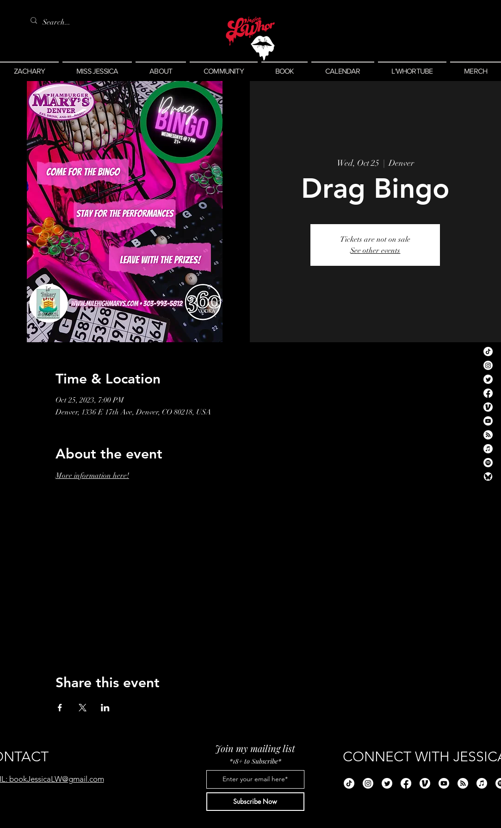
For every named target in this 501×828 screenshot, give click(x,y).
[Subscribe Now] (255, 801)
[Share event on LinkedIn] (105, 707)
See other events (375, 250)
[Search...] (58, 22)
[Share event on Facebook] (60, 707)
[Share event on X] (82, 707)
